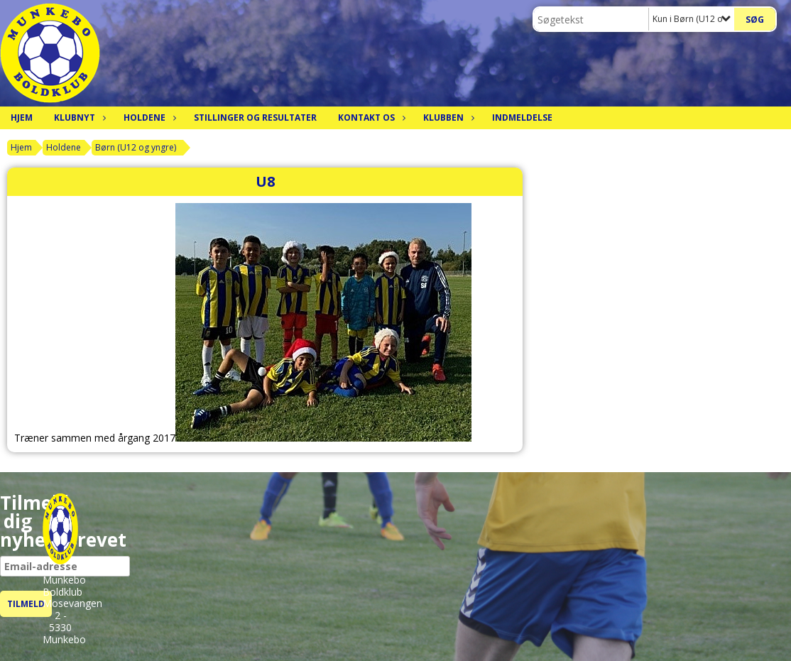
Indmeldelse (522, 117)
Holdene (148, 117)
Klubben (447, 117)
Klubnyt (78, 117)
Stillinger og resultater (255, 117)
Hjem (22, 117)
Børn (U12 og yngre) (135, 147)
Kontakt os (370, 117)
